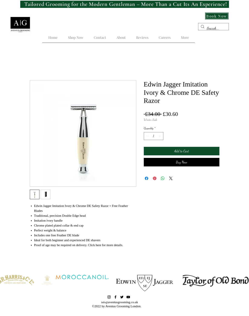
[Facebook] (115, 297)
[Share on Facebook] (146, 178)
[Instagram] (109, 297)
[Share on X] (170, 178)
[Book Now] (217, 16)
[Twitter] (122, 297)
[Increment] (160, 136)
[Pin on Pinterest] (154, 178)
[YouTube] (128, 297)
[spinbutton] (153, 136)
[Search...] (213, 28)
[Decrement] (147, 136)
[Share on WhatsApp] (162, 178)
